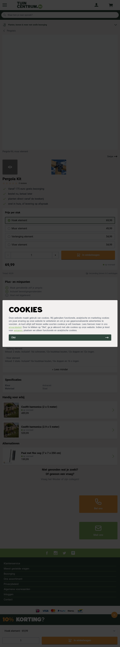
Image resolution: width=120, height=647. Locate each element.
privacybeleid (15, 327)
